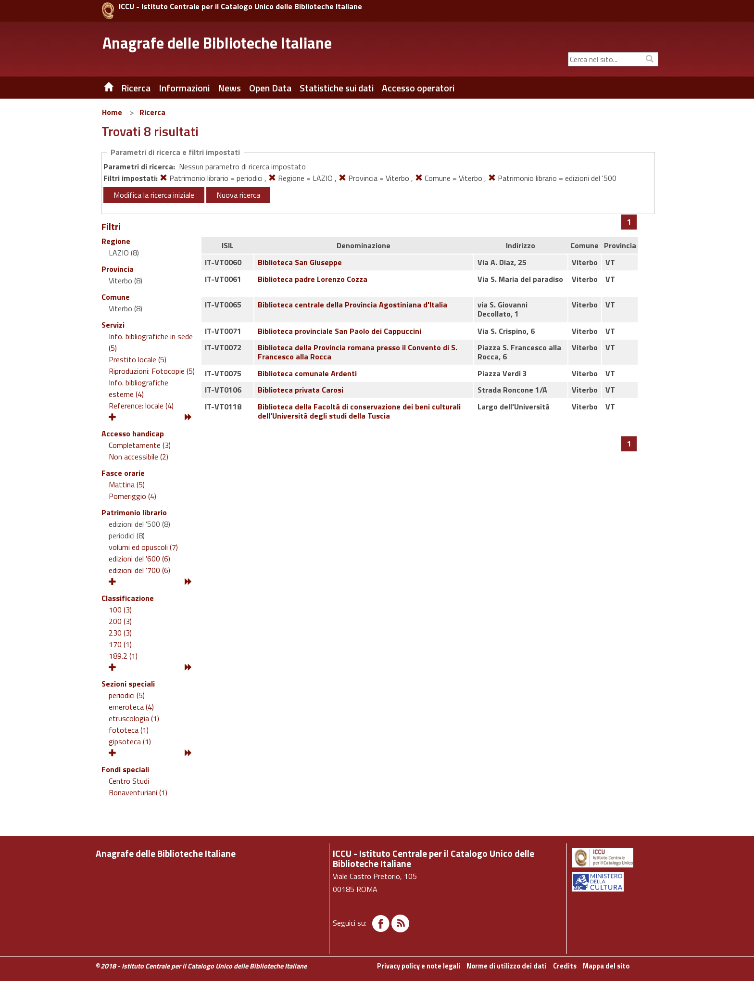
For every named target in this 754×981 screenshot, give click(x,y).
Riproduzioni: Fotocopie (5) (152, 371)
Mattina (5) (127, 484)
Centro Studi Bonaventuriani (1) (138, 786)
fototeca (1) (129, 730)
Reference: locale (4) (141, 405)
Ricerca (152, 112)
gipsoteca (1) (130, 741)
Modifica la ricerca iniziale (153, 195)
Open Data (270, 88)
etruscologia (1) (134, 718)
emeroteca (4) (131, 707)
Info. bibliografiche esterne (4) (138, 388)
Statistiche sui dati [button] (337, 88)
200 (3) (120, 621)
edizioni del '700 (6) (139, 570)
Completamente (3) (140, 445)
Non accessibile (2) (138, 456)
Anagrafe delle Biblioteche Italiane (217, 42)
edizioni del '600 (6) (139, 558)
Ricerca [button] (136, 88)
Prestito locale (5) (137, 359)
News (229, 88)
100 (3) (120, 609)
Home (112, 112)
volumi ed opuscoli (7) (143, 547)
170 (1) (120, 644)
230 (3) (120, 632)
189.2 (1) (123, 656)
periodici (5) (127, 695)
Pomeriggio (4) (132, 496)
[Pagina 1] (629, 222)
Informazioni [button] (184, 88)
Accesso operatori (418, 88)
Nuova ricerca (238, 195)
